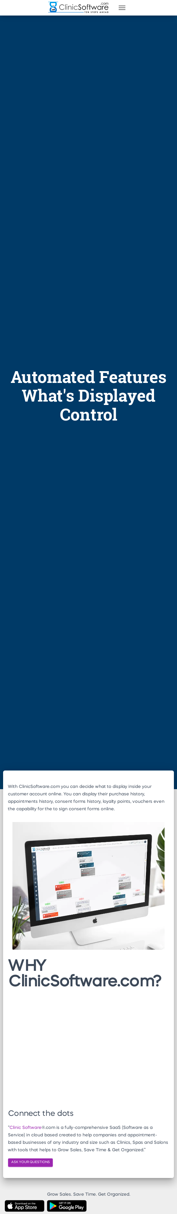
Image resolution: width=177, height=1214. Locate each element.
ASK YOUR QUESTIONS (30, 1162)
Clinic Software (25, 1127)
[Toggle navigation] (122, 7)
